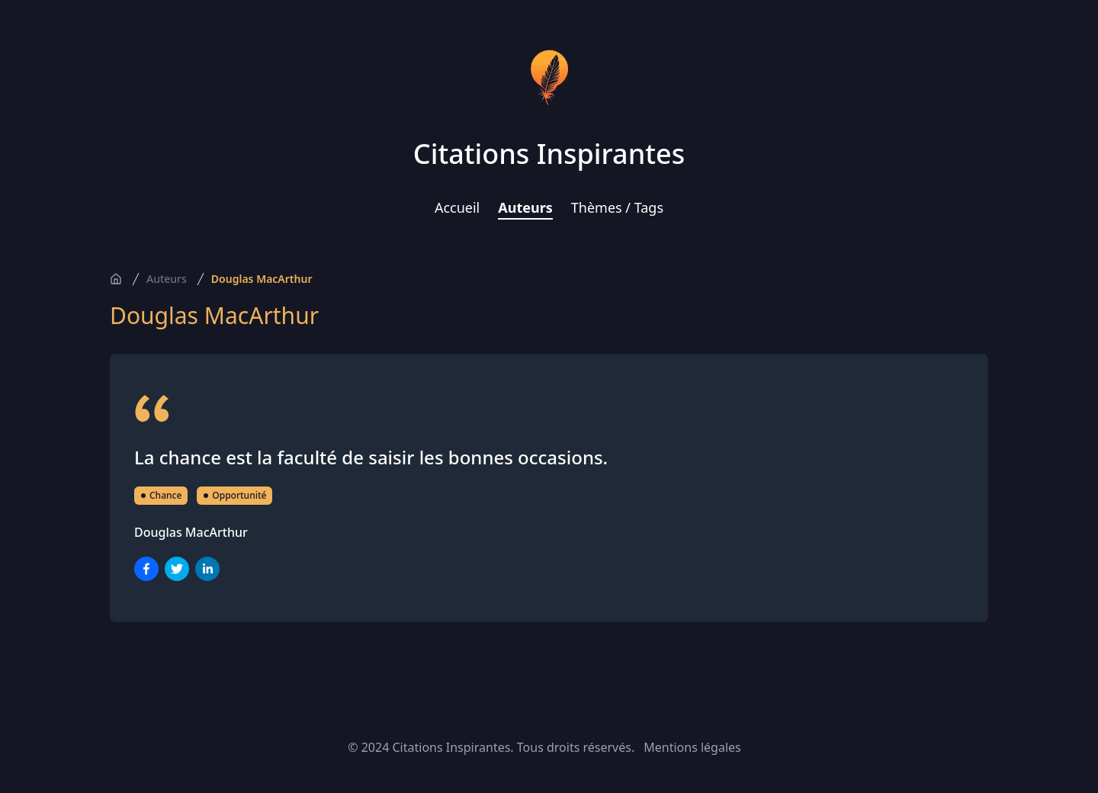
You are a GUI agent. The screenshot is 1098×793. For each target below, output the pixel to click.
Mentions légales (692, 747)
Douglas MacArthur (262, 278)
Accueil (457, 207)
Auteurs (525, 207)
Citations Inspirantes (549, 153)
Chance (160, 495)
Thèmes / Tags (617, 207)
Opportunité (234, 495)
